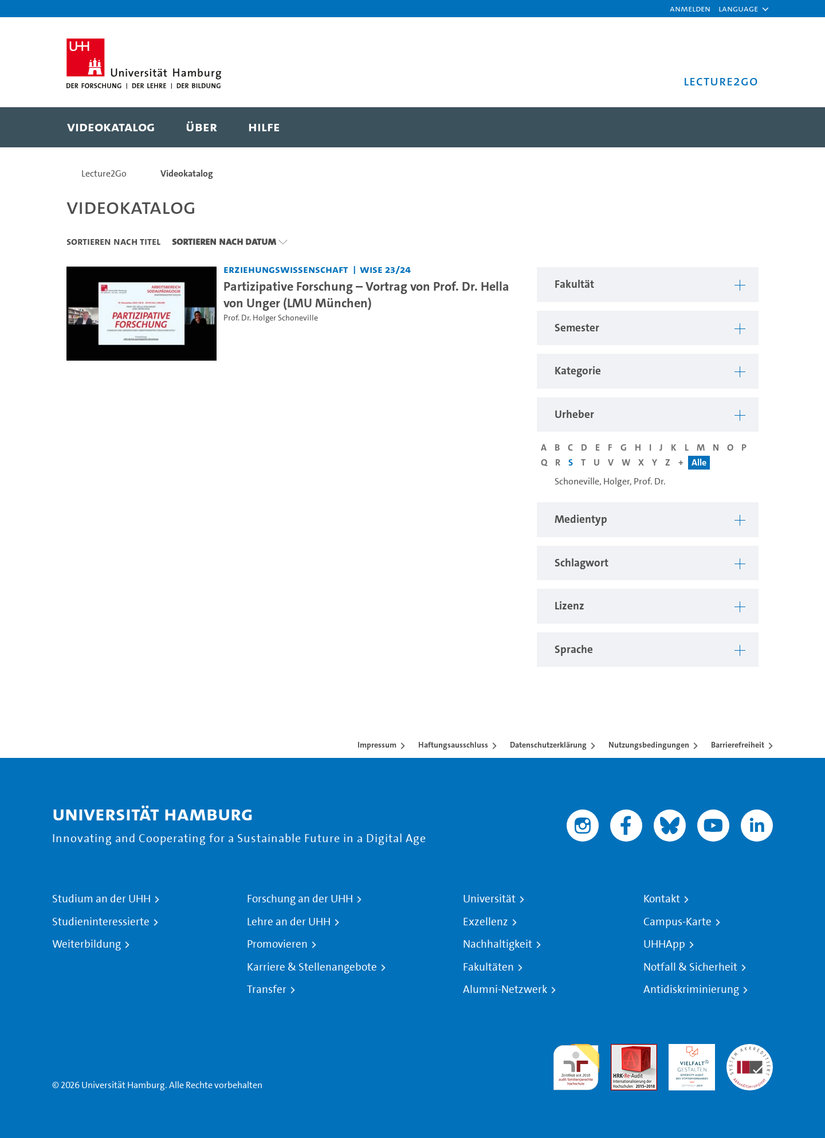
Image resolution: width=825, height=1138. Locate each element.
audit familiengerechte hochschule (576, 1064)
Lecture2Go (104, 173)
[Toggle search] (738, 127)
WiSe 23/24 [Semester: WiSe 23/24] (385, 269)
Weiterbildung (86, 944)
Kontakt (661, 898)
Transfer (266, 989)
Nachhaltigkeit (497, 944)
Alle (699, 462)
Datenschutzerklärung (548, 744)
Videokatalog (186, 173)
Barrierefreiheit (737, 744)
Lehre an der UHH (289, 921)
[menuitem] (111, 127)
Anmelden (690, 8)
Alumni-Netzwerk (505, 989)
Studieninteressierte (101, 921)
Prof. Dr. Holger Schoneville (270, 317)
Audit (621, 1051)
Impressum (377, 744)
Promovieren (277, 944)
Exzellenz (485, 921)
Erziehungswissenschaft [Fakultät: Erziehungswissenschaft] (285, 269)
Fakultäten (488, 967)
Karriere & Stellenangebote (312, 967)
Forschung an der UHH (300, 898)
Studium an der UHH (101, 898)
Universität (489, 898)
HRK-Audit (689, 1051)
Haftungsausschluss (453, 744)
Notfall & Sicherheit (690, 967)
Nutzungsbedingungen (648, 744)
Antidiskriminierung (691, 989)
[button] (738, 8)
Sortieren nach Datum (224, 241)
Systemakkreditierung (749, 1051)
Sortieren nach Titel (113, 241)
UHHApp (664, 944)
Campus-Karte (677, 921)
